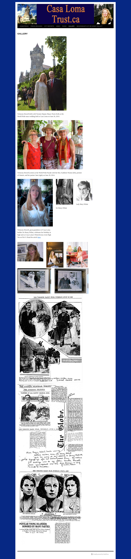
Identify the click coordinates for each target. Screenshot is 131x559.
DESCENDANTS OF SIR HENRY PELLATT (90, 26)
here (39, 237)
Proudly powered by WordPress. (101, 554)
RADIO (64, 26)
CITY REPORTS (49, 26)
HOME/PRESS (24, 26)
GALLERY (71, 26)
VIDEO (58, 26)
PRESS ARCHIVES (36, 26)
